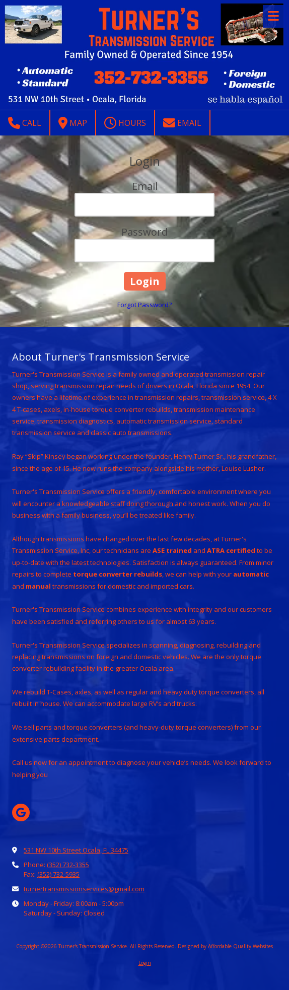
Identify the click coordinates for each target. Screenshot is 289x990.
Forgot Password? (144, 304)
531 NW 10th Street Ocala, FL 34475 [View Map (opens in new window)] (76, 850)
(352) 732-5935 (58, 874)
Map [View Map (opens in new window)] (72, 123)
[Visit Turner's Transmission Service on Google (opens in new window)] (21, 812)
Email (182, 123)
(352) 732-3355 (68, 864)
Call (24, 123)
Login (144, 962)
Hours (125, 123)
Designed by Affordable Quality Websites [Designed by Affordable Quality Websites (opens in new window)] (225, 946)
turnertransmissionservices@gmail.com (84, 888)
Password (144, 232)
